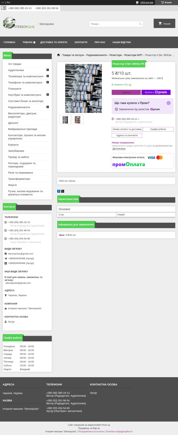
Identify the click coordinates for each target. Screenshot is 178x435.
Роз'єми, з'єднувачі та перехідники (21, 165)
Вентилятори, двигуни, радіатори (22, 115)
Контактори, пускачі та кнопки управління (27, 137)
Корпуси (13, 144)
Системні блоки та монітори (25, 101)
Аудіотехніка (16, 70)
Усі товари (14, 63)
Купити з (156, 92)
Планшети (14, 88)
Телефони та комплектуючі (25, 82)
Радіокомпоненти (96, 55)
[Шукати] (140, 24)
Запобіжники (16, 150)
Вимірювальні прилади (22, 129)
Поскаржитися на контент (91, 431)
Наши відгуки (122, 42)
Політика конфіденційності (119, 431)
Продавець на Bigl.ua (89, 428)
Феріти (12, 185)
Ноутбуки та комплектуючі (24, 94)
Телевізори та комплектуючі (25, 76)
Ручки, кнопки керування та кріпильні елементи (25, 193)
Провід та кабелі (18, 157)
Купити (126, 92)
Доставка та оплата (53, 42)
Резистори (116, 55)
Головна (9, 42)
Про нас (100, 42)
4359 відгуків (146, 2)
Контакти (81, 42)
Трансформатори (19, 178)
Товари (27, 42)
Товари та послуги (73, 55)
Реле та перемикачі (20, 172)
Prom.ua (106, 425)
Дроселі (13, 122)
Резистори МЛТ (133, 55)
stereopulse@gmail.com (20, 253)
